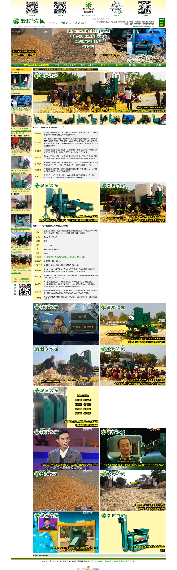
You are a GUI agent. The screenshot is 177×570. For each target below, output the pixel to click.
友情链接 (122, 561)
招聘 (133, 561)
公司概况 (133, 65)
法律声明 (108, 561)
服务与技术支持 (88, 65)
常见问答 (146, 65)
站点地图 (115, 561)
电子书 (128, 561)
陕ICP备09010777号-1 (96, 561)
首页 (16, 65)
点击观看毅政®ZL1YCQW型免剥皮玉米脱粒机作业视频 (64, 257)
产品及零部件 (69, 65)
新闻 (57, 65)
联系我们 (159, 65)
